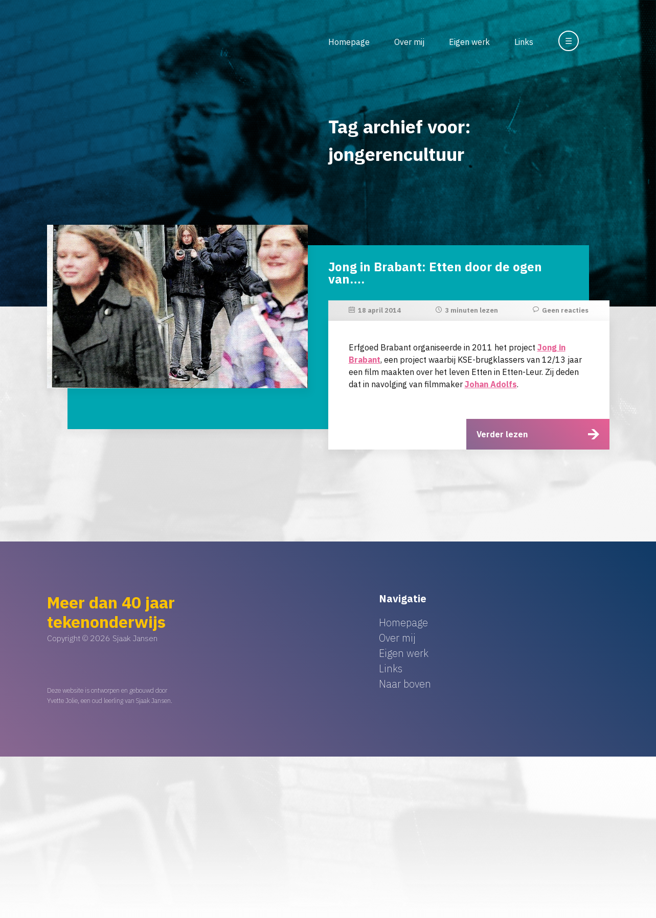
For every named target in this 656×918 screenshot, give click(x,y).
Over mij (409, 42)
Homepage (349, 42)
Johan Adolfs (491, 384)
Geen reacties (565, 310)
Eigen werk (469, 42)
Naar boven (405, 684)
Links (523, 42)
